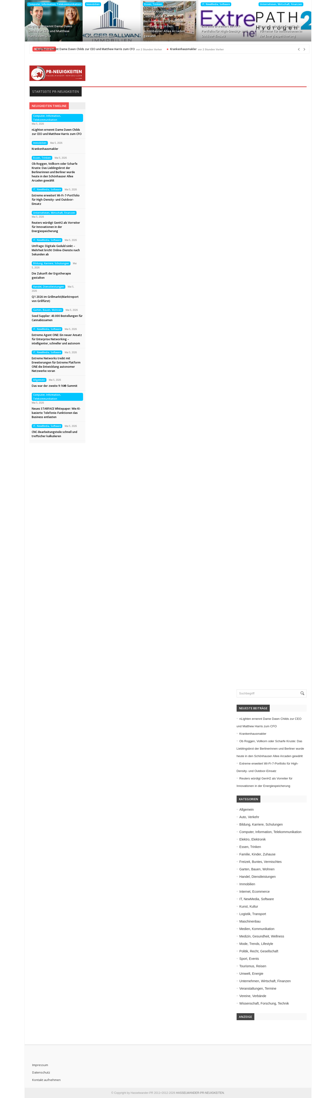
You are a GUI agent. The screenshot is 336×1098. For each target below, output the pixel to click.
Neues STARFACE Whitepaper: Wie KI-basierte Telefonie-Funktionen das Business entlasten (54, 413)
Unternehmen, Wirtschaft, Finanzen (280, 4)
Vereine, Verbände (254, 996)
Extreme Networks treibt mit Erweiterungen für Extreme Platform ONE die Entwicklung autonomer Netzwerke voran (54, 364)
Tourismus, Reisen (254, 966)
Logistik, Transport (254, 914)
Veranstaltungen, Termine (259, 988)
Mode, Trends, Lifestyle (258, 944)
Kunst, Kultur (250, 906)
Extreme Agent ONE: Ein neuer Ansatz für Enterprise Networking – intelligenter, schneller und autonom (55, 339)
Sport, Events (250, 959)
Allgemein (38, 379)
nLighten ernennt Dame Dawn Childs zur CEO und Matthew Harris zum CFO (48, 31)
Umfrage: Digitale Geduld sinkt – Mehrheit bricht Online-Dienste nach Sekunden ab (54, 250)
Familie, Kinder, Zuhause (259, 854)
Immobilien (91, 4)
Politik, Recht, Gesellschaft (260, 951)
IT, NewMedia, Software (214, 4)
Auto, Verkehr (251, 817)
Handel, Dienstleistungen (47, 286)
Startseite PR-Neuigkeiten (54, 91)
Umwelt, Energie (253, 973)
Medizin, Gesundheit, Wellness (263, 936)
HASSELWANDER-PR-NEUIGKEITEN (200, 1093)
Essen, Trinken (152, 4)
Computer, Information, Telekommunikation (53, 4)
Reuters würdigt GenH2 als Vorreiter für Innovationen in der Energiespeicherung (279, 31)
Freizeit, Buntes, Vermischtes (262, 862)
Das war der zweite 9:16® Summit (53, 386)
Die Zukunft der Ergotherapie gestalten (50, 275)
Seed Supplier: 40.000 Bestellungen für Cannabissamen (55, 318)
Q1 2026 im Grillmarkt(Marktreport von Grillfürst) (53, 299)
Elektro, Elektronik (254, 839)
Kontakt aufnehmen (45, 1080)
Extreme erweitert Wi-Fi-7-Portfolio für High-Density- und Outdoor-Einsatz (223, 31)
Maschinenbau (251, 921)
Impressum (39, 1065)
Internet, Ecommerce (256, 891)
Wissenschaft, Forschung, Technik (265, 1003)
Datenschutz (40, 1072)
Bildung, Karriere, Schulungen (50, 263)
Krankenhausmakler (99, 36)
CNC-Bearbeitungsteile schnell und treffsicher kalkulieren (53, 434)
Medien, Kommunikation (258, 929)
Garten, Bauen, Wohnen (46, 310)
